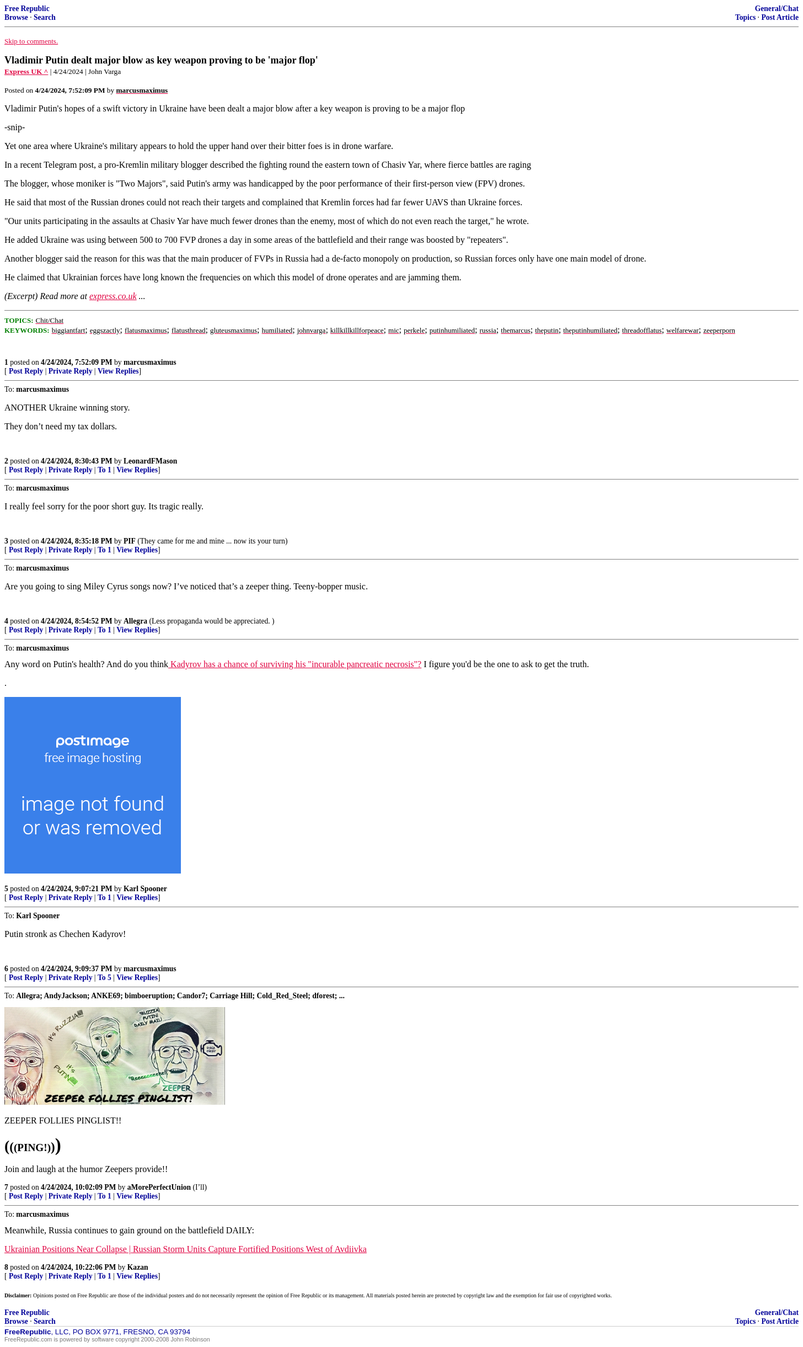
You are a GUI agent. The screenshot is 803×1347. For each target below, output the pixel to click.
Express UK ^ (26, 71)
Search (45, 17)
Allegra (135, 621)
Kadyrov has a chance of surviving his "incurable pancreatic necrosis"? (294, 664)
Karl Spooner (145, 889)
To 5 (104, 977)
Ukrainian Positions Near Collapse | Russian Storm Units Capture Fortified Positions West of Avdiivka (185, 1249)
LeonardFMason (150, 461)
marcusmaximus (150, 362)
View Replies (118, 371)
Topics (745, 17)
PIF (130, 541)
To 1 (104, 470)
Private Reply (71, 371)
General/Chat (777, 8)
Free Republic (27, 8)
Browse (16, 17)
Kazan (137, 1267)
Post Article (780, 17)
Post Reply (26, 371)
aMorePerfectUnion (159, 1187)
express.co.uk (113, 296)
